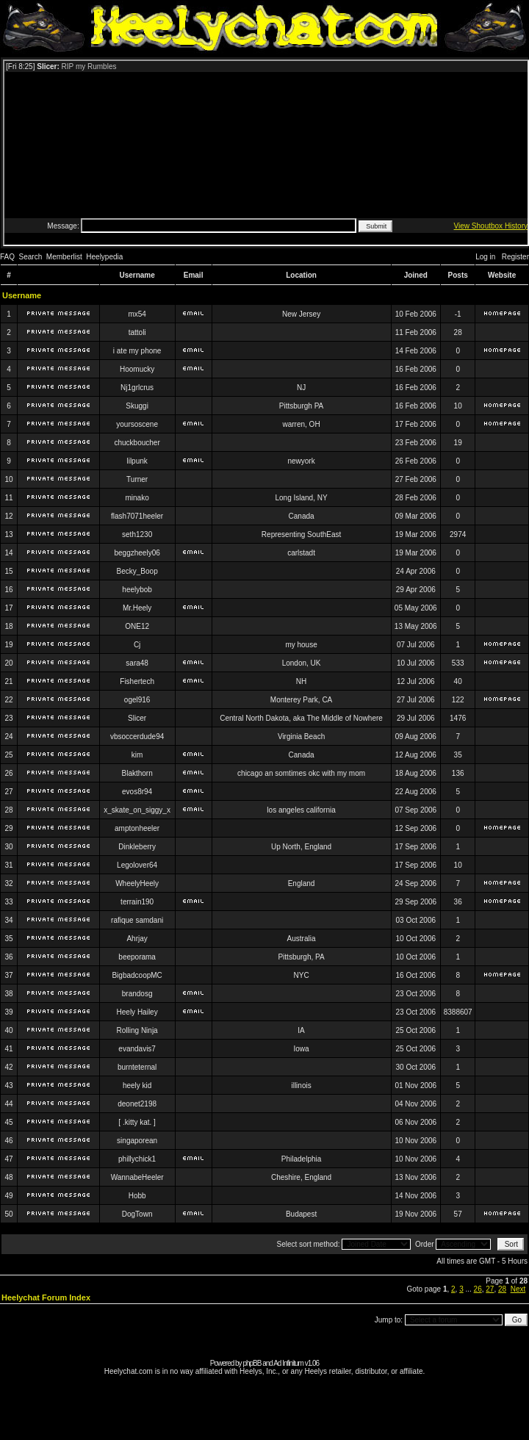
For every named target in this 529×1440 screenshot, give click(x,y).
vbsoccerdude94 (137, 736)
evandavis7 (137, 1049)
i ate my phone (137, 351)
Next (518, 1289)
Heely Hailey (137, 1012)
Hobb (137, 1196)
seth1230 (137, 534)
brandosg (137, 994)
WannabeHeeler (137, 1177)
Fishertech (137, 681)
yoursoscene (137, 424)
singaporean (137, 1141)
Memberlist (64, 257)
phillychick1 (137, 1159)
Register (515, 257)
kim (137, 755)
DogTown (137, 1214)
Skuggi (137, 406)
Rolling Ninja (137, 1030)
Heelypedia (104, 257)
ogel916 (137, 700)
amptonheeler (137, 828)
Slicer (137, 718)
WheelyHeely (137, 883)
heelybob (137, 590)
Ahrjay (136, 939)
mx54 (136, 314)
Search (31, 257)
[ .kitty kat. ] (137, 1122)
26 (478, 1289)
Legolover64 (137, 865)
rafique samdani (137, 920)
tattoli (137, 332)
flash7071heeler (137, 516)
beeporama (137, 957)
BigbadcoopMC (137, 975)
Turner (137, 479)
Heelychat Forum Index (45, 1297)
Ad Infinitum (288, 1363)
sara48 (137, 663)
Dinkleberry (137, 847)
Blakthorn (137, 773)
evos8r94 (137, 792)
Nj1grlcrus (137, 388)
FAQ (7, 257)
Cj (137, 645)
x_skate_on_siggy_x (137, 810)
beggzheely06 (136, 553)
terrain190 (137, 902)
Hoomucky (137, 369)
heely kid (137, 1085)
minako (137, 498)
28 (502, 1289)
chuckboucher (136, 443)
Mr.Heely (137, 608)
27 (490, 1289)
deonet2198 (137, 1104)
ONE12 (137, 626)
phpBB (251, 1363)
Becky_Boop (137, 571)
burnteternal (137, 1067)
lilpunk (136, 461)
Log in (485, 257)
